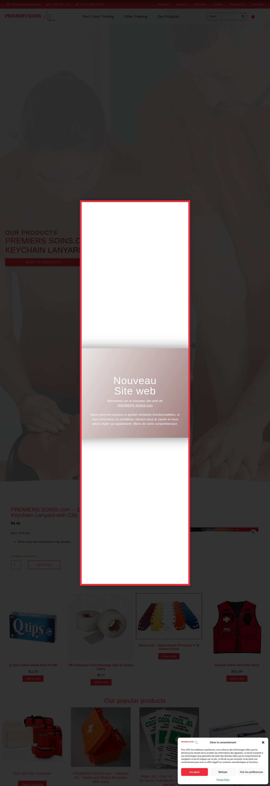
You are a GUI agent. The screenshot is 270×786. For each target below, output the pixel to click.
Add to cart (44, 564)
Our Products (168, 16)
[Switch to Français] (257, 4)
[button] (263, 742)
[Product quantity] (16, 565)
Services (200, 4)
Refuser (222, 772)
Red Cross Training (98, 16)
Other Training (135, 16)
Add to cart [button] (33, 678)
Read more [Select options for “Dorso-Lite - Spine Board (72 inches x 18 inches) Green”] (169, 656)
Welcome (163, 4)
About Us (182, 4)
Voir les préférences (251, 772)
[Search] (243, 16)
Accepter (194, 772)
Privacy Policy (223, 780)
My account (237, 4)
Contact (218, 4)
